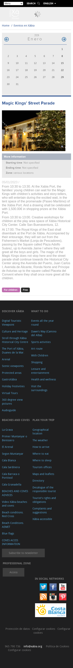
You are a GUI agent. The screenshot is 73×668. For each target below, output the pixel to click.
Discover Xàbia (13, 311)
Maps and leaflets (43, 474)
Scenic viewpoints (13, 366)
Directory (38, 480)
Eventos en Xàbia (24, 25)
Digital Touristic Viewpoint (11, 322)
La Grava (7, 429)
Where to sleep (42, 460)
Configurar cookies (44, 629)
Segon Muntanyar (12, 453)
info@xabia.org (33, 646)
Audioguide (9, 410)
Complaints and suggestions (42, 510)
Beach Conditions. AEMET (13, 525)
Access (14, 572)
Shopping (36, 362)
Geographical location (41, 431)
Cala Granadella (11, 484)
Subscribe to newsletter (23, 553)
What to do (39, 311)
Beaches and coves (16, 420)
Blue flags (8, 533)
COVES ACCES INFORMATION (11, 542)
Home (6, 25)
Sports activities (41, 342)
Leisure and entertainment (40, 371)
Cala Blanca (9, 460)
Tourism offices (42, 467)
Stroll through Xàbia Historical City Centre (15, 340)
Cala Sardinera (11, 467)
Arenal (6, 359)
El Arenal (7, 447)
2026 (36, 35)
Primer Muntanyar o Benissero (14, 438)
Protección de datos (18, 629)
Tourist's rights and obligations (44, 500)
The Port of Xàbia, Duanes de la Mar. (13, 350)
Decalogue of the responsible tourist (44, 489)
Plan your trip (43, 420)
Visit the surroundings (39, 388)
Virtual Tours (10, 393)
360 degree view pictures (12, 401)
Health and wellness (43, 379)
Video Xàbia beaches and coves (14, 504)
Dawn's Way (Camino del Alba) (43, 333)
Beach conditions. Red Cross (13, 514)
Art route (37, 348)
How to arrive (41, 447)
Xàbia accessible (42, 519)
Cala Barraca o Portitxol (10, 476)
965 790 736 (12, 646)
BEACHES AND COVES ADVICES (15, 493)
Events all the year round (42, 322)
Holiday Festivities (13, 386)
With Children (39, 355)
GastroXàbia (9, 379)
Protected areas (11, 373)
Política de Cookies (57, 646)
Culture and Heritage (15, 331)
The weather (40, 440)
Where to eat (41, 453)
